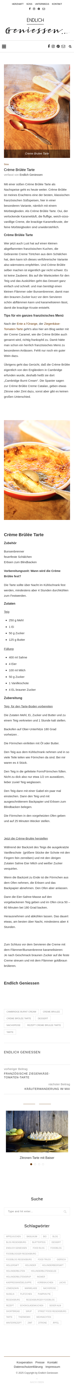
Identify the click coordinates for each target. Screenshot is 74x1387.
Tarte (10, 1032)
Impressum (52, 1366)
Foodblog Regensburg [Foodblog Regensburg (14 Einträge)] (19, 1259)
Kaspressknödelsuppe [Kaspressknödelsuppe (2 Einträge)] (19, 1282)
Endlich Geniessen (31, 174)
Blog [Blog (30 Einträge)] (55, 1236)
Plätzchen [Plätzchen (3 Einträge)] (26, 1294)
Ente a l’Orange (27, 323)
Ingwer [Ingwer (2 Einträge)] (41, 1277)
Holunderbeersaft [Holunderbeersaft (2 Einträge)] (53, 1265)
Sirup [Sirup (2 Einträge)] (29, 1311)
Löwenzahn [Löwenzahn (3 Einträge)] (12, 1288)
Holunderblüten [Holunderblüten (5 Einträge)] (15, 1271)
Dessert (43, 1018)
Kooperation (25, 1362)
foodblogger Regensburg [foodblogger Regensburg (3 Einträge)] (21, 1254)
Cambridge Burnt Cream (21, 1011)
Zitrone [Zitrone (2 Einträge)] (42, 1323)
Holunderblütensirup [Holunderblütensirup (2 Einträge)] (18, 1277)
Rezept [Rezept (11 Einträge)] (10, 1305)
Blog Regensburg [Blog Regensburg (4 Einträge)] (16, 1242)
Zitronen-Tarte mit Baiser (37, 1157)
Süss (29, 4)
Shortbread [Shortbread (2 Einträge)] (13, 1311)
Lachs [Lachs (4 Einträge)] (62, 1282)
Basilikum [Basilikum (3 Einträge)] (32, 1236)
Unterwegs (42, 4)
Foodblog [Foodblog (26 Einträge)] (56, 1248)
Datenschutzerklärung (28, 1366)
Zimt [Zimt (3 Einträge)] (30, 1323)
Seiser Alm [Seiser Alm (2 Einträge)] (55, 1305)
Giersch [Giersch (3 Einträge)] (61, 1259)
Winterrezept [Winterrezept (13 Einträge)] (14, 1323)
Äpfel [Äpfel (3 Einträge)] (56, 1323)
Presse (40, 1362)
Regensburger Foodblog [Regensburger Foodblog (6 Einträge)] (40, 1300)
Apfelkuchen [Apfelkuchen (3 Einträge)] (13, 1236)
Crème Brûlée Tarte (19, 1018)
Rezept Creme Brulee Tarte (44, 1025)
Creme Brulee (51, 1011)
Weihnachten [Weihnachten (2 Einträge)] (43, 1317)
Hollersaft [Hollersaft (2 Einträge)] (12, 1265)
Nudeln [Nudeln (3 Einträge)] (10, 1294)
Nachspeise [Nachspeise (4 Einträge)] (49, 1288)
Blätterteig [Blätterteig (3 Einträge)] (39, 1242)
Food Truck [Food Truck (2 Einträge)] (44, 1259)
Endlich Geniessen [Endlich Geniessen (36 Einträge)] (16, 1248)
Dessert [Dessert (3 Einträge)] (56, 1242)
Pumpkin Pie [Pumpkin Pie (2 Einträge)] (44, 1294)
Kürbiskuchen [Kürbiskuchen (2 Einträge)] (45, 1282)
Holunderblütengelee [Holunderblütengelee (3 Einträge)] (43, 1271)
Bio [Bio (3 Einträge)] (45, 1236)
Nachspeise (14, 1025)
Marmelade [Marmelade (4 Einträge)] (31, 1288)
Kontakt (57, 4)
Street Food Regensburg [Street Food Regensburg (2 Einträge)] (52, 1311)
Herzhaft (18, 4)
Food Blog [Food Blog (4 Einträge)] (38, 1248)
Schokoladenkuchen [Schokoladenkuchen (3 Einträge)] (31, 1305)
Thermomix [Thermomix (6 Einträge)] (24, 1317)
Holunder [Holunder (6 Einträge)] (30, 1265)
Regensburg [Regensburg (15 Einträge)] (13, 1300)
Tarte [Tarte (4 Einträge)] (9, 1317)
